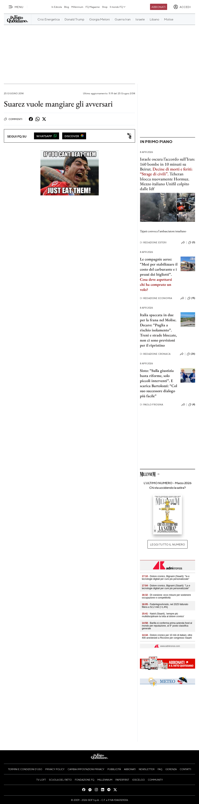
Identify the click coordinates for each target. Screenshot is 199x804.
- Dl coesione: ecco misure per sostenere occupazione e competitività (166, 596)
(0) (191, 242)
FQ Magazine (93, 7)
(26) (191, 354)
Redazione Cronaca (155, 353)
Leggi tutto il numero (167, 544)
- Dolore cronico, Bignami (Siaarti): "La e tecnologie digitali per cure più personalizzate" (166, 587)
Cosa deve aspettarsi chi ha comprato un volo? (156, 284)
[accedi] (182, 7)
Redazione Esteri (153, 242)
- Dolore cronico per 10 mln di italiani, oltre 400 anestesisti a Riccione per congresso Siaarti (167, 636)
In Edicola (56, 7)
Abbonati (158, 7)
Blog (66, 7)
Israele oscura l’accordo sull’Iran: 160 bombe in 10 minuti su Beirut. (167, 166)
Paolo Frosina (151, 404)
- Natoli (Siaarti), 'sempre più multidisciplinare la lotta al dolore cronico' (163, 615)
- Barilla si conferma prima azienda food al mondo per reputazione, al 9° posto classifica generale (167, 626)
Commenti (13, 119)
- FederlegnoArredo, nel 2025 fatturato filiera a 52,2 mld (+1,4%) (165, 605)
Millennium (77, 7)
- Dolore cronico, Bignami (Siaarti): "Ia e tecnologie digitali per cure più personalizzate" (165, 577)
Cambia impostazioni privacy (86, 769)
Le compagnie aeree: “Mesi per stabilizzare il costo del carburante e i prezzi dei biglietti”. (158, 267)
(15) (191, 298)
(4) (191, 404)
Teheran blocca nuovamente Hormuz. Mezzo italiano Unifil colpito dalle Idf (164, 181)
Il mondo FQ (118, 6)
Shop (104, 7)
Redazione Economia (156, 298)
